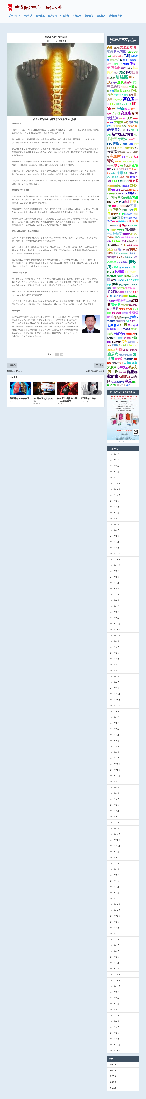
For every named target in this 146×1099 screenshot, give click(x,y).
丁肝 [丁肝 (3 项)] (109, 204)
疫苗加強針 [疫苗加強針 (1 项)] (116, 308)
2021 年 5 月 (114, 799)
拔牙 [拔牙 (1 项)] (109, 120)
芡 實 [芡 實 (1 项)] (131, 89)
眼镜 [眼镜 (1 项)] (121, 160)
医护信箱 (52, 16)
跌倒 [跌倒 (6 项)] (113, 290)
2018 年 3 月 (114, 1022)
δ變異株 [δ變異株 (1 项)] (131, 248)
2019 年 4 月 (114, 945)
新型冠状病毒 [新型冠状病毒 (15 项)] (123, 128)
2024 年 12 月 (115, 548)
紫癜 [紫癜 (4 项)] (114, 212)
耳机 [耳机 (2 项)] (124, 235)
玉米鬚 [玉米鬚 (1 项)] (112, 98)
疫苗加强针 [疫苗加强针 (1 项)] (127, 156)
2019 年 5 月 (114, 940)
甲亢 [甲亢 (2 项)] (115, 247)
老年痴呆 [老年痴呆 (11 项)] (114, 124)
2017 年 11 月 (115, 1045)
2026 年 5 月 (114, 449)
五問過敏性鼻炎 (88, 392)
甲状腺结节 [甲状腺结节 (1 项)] (134, 185)
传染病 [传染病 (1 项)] (121, 171)
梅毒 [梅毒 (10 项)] (119, 167)
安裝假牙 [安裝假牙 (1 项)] (125, 299)
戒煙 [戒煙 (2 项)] (128, 295)
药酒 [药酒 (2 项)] (131, 116)
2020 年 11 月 (115, 834)
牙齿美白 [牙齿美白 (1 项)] (118, 156)
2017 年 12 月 (115, 1039)
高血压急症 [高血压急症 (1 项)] (123, 248)
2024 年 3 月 (114, 601)
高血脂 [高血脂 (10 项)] (126, 107)
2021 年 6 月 (114, 793)
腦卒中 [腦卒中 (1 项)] (115, 216)
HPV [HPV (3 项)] (109, 138)
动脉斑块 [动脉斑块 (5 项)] (124, 371)
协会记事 (113, 1082)
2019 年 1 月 (114, 963)
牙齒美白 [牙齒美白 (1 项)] (127, 324)
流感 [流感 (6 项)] (135, 160)
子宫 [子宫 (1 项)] (128, 125)
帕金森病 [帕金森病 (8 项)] (113, 81)
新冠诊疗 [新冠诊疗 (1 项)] (127, 332)
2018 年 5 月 (114, 1010)
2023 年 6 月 (114, 653)
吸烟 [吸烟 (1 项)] (109, 236)
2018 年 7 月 (114, 998)
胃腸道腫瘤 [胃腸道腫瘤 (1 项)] (120, 315)
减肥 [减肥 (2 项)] (133, 103)
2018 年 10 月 (115, 981)
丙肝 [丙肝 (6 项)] (133, 200)
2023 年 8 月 (114, 641)
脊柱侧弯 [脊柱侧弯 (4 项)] (120, 295)
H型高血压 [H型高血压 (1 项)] (111, 142)
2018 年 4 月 (114, 1016)
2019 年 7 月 (114, 928)
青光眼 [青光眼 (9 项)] (116, 299)
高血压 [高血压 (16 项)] (128, 93)
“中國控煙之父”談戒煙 (43, 394)
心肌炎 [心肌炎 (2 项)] (120, 286)
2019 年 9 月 (114, 916)
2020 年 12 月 (115, 829)
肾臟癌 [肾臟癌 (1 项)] (113, 168)
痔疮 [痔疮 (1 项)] (116, 171)
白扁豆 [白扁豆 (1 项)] (114, 77)
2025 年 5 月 (114, 519)
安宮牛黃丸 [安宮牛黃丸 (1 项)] (116, 120)
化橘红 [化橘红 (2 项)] (125, 204)
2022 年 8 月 (114, 712)
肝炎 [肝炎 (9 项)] (120, 76)
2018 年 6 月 (114, 1004)
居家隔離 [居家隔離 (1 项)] (122, 367)
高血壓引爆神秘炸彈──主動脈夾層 (67, 394)
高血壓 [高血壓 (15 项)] (115, 150)
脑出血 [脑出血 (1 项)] (124, 188)
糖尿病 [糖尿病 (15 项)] (112, 348)
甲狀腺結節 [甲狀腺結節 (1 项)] (128, 354)
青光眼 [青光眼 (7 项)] (134, 175)
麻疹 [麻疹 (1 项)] (109, 196)
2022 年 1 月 (114, 753)
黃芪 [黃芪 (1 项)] (127, 315)
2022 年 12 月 (115, 688)
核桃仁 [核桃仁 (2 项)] (113, 54)
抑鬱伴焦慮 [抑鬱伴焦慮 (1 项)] (118, 89)
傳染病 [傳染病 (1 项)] (132, 315)
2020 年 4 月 (114, 875)
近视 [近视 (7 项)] (133, 196)
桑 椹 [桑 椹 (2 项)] (121, 196)
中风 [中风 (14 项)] (123, 319)
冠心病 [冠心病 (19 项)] (119, 328)
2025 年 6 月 (114, 513)
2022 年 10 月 (115, 700)
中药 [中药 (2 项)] (126, 116)
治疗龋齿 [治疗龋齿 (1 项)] (134, 228)
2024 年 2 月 (114, 606)
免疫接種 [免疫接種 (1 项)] (128, 252)
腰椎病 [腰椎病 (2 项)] (113, 224)
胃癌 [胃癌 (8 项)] (120, 192)
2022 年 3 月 (114, 741)
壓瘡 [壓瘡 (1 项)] (112, 220)
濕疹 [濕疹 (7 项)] (114, 239)
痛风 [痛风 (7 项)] (122, 219)
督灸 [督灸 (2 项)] (126, 89)
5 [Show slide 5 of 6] (126, 435)
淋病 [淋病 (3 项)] (114, 282)
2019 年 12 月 (115, 899)
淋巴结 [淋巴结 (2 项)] (125, 175)
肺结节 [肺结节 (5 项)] (117, 228)
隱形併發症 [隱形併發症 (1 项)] (130, 142)
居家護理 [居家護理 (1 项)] (127, 270)
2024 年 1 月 (114, 612)
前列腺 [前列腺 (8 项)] (112, 286)
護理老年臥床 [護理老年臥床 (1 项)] (121, 98)
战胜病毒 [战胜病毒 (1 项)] (120, 376)
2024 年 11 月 (115, 554)
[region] (123, 414)
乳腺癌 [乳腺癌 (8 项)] (119, 266)
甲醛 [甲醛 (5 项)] (131, 81)
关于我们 (13, 16)
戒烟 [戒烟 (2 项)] (119, 240)
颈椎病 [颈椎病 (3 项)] (128, 192)
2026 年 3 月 (114, 460)
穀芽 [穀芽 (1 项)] (136, 232)
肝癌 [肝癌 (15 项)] (119, 343)
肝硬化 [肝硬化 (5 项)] (117, 204)
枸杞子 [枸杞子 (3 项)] (115, 357)
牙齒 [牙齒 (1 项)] (112, 85)
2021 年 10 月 (115, 770)
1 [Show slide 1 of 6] (119, 435)
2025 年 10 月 (115, 489)
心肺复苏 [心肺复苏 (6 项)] (123, 362)
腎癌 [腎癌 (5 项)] (110, 46)
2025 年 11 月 (115, 484)
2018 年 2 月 (114, 1027)
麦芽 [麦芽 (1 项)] (109, 51)
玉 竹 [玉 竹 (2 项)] (130, 319)
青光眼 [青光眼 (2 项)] (117, 312)
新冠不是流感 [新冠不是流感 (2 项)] (130, 344)
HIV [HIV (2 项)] (124, 240)
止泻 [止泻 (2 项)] (133, 262)
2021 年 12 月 (115, 758)
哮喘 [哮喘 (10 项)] (116, 138)
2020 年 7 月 (114, 858)
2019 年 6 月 (114, 934)
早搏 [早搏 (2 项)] (136, 116)
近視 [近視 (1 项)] (113, 185)
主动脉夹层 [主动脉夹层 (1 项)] (116, 336)
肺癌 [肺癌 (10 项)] (132, 311)
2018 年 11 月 (115, 975)
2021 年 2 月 (114, 817)
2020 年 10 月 (115, 840)
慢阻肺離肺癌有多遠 (19, 392)
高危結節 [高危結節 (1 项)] (132, 340)
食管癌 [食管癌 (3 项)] (114, 208)
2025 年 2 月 (114, 536)
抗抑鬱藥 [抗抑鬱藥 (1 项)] (120, 224)
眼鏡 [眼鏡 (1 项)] (128, 200)
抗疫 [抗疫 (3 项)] (135, 151)
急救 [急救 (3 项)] (123, 62)
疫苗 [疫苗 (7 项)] (125, 336)
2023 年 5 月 (114, 659)
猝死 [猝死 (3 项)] (117, 184)
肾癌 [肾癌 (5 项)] (135, 192)
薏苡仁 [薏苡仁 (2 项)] (117, 180)
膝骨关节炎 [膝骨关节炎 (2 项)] (117, 58)
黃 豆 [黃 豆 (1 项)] (123, 151)
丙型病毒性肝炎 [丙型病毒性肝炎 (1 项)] (127, 232)
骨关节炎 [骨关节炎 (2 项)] (121, 379)
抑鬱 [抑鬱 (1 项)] (125, 138)
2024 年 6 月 (114, 583)
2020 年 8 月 (114, 852)
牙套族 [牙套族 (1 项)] (130, 138)
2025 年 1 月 (114, 542)
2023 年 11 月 (115, 624)
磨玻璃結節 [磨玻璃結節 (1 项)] (116, 236)
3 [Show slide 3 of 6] (123, 435)
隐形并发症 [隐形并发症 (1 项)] (118, 332)
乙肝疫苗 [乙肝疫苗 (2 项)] (132, 188)
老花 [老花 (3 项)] (126, 196)
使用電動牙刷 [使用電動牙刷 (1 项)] (124, 262)
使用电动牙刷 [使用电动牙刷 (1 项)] (130, 266)
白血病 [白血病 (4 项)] (127, 244)
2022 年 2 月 (114, 747)
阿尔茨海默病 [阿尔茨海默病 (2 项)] (129, 54)
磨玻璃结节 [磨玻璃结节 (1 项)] (130, 329)
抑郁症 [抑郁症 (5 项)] (118, 353)
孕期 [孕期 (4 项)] (134, 332)
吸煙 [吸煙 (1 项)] (120, 175)
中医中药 (64, 16)
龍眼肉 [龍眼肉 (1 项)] (129, 240)
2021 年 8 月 (114, 782)
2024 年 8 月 (114, 571)
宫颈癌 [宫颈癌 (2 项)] (125, 307)
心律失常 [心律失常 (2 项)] (111, 256)
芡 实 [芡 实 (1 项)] (116, 67)
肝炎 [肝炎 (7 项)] (132, 58)
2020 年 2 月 (114, 887)
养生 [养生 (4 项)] (109, 228)
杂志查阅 (89, 16)
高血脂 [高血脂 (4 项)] (118, 85)
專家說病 (62, 35)
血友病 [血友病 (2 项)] (131, 133)
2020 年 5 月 (114, 870)
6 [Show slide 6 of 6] (128, 435)
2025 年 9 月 (114, 495)
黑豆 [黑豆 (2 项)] (129, 112)
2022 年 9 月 (114, 706)
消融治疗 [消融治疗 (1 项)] (111, 232)
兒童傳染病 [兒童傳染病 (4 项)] (130, 357)
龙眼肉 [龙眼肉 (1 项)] (129, 63)
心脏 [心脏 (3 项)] (113, 376)
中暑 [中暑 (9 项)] (114, 366)
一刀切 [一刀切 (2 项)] (115, 196)
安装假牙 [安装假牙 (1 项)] (125, 312)
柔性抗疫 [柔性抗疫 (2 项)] (132, 167)
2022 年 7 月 (114, 718)
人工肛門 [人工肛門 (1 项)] (128, 274)
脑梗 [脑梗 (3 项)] (128, 67)
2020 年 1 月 (114, 893)
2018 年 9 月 (114, 986)
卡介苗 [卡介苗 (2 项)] (129, 151)
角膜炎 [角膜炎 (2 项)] (119, 290)
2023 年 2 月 (114, 677)
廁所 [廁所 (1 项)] (113, 274)
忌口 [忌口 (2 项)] (120, 244)
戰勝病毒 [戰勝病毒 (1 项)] (120, 252)
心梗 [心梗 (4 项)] (119, 54)
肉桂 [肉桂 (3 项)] (109, 42)
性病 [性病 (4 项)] (132, 171)
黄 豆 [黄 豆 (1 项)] (127, 220)
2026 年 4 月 (114, 454)
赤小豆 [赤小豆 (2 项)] (110, 171)
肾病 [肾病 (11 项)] (110, 155)
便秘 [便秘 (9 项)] (122, 67)
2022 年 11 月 (115, 694)
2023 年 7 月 (114, 647)
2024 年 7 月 (114, 577)
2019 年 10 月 (115, 910)
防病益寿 (76, 16)
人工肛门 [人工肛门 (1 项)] (128, 287)
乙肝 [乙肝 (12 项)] (126, 50)
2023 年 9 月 (114, 636)
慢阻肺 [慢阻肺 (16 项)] (112, 112)
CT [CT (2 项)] (121, 138)
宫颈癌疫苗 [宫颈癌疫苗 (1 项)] (123, 340)
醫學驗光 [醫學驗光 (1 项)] (122, 216)
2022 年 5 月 (114, 729)
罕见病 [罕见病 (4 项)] (127, 160)
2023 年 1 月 (114, 682)
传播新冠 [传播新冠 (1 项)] (111, 344)
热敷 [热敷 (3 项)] (121, 208)
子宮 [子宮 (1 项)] (116, 220)
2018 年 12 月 (115, 969)
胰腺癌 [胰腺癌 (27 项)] (121, 71)
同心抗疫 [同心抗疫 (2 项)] (132, 120)
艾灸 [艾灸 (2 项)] (114, 163)
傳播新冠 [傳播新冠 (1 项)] (124, 81)
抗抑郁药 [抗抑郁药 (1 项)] (130, 236)
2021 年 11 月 (115, 764)
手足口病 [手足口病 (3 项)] (130, 282)
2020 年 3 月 (114, 881)
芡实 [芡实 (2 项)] (131, 204)
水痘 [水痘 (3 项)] (112, 72)
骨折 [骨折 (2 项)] (129, 215)
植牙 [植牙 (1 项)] (129, 98)
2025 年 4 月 (114, 525)
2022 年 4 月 (114, 735)
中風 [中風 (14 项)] (128, 375)
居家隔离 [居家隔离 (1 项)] (126, 85)
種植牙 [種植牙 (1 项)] (119, 324)
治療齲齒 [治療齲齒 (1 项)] (126, 228)
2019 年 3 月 (114, 951)
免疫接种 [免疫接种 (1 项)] (125, 185)
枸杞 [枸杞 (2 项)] (124, 124)
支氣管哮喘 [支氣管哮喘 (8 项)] (128, 42)
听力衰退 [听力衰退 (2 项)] (116, 108)
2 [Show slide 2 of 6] (121, 435)
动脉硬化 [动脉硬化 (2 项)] (119, 274)
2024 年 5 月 (114, 589)
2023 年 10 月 (115, 630)
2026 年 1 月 (114, 472)
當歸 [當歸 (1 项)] (121, 357)
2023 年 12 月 (115, 618)
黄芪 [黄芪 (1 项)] (126, 163)
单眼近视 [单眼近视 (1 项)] (111, 295)
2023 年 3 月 (114, 671)
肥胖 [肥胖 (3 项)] (136, 138)
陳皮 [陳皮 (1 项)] (121, 270)
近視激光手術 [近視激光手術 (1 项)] (122, 257)
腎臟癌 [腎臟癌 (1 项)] (114, 175)
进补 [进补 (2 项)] (113, 103)
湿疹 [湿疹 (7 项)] (120, 212)
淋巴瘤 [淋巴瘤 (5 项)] (114, 303)
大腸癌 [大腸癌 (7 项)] (118, 116)
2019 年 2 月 (114, 957)
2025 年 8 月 (114, 501)
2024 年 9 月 (114, 566)
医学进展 (40, 16)
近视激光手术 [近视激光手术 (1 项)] (117, 51)
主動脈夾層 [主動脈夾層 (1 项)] (117, 94)
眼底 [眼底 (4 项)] (126, 290)
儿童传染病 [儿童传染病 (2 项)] (132, 46)
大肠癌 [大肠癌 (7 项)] (112, 362)
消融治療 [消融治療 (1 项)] (125, 180)
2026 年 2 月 (114, 466)
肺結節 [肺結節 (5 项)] (133, 290)
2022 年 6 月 (114, 723)
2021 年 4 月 (114, 805)
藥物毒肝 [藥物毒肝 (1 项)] (132, 336)
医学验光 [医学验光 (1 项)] (128, 208)
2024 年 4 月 (114, 595)
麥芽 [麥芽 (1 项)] (128, 379)
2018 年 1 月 (114, 1033)
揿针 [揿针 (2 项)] (114, 200)
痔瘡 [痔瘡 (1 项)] (125, 168)
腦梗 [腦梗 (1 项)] (109, 163)
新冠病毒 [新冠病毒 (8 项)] (113, 62)
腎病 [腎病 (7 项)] (134, 108)
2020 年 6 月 (114, 864)
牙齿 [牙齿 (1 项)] (111, 117)
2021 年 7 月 (114, 788)
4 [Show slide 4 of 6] (124, 435)
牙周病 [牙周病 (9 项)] (122, 133)
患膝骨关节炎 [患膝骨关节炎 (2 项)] (125, 303)
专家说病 (28, 16)
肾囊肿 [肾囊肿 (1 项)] (124, 120)
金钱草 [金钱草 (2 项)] (127, 77)
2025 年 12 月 (115, 478)
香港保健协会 (115, 16)
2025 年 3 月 (114, 530)
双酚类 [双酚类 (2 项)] (110, 180)
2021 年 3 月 (114, 811)
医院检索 (101, 16)
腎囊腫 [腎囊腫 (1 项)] (126, 58)
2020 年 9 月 (114, 846)
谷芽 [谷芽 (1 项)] (109, 58)
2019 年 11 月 (115, 905)
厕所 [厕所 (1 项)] (121, 113)
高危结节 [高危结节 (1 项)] (120, 163)
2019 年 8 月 (114, 922)
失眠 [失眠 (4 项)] (116, 160)
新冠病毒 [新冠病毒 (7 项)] (119, 46)
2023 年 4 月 (114, 665)
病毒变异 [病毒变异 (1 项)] (121, 282)
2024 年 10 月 (115, 560)
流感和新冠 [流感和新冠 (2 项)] (113, 270)
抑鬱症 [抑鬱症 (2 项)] (115, 262)
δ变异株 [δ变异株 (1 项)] (116, 42)
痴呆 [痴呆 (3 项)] (117, 231)
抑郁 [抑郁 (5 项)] (134, 77)
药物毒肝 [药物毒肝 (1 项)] (111, 188)
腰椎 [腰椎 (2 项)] (127, 171)
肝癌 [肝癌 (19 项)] (120, 103)
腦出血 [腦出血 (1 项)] (127, 103)
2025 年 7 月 (114, 507)
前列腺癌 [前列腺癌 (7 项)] (113, 319)
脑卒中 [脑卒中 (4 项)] (121, 142)
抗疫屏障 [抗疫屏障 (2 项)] (121, 200)
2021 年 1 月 (114, 823)
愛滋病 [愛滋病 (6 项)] (111, 251)
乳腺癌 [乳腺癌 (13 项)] (130, 224)
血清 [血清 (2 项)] (135, 251)
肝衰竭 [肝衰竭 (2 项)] (115, 339)
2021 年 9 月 (114, 776)
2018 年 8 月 (114, 992)
